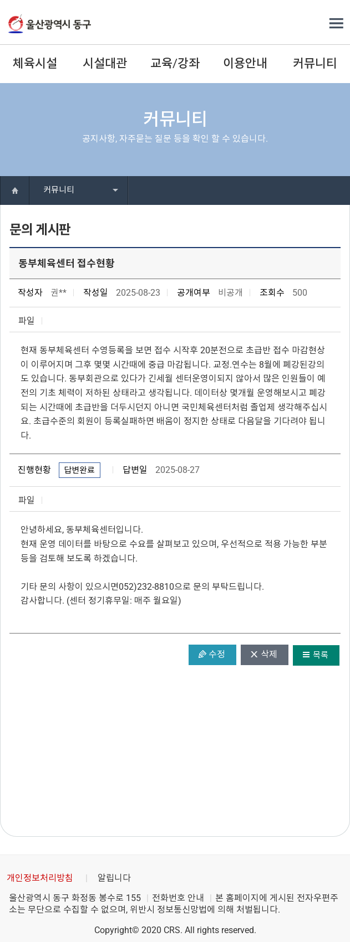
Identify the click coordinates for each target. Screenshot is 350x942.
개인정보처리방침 (40, 878)
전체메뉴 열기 (336, 24)
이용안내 (245, 63)
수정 (217, 654)
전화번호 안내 (178, 898)
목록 (320, 655)
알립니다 (114, 878)
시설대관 (105, 63)
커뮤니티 (315, 63)
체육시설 (35, 63)
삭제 (269, 654)
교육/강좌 (175, 63)
